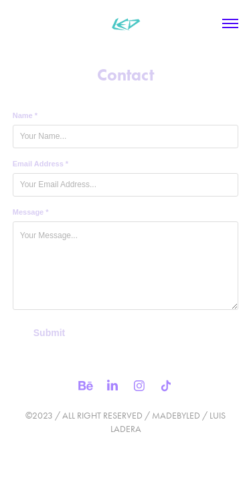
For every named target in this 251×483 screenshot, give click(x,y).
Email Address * (40, 164)
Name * (25, 115)
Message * (31, 212)
